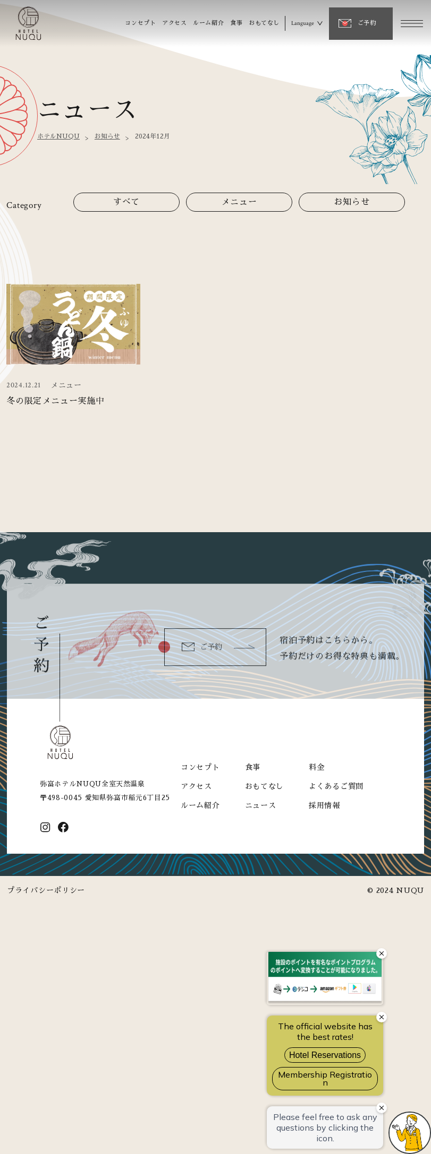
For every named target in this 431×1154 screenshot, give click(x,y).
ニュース (260, 805)
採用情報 (324, 805)
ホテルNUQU (58, 136)
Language (302, 23)
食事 (236, 23)
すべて (126, 202)
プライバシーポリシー (46, 890)
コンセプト (140, 23)
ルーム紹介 (208, 23)
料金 (316, 767)
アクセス (174, 23)
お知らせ (107, 136)
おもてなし (264, 23)
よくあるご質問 (336, 786)
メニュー (239, 202)
